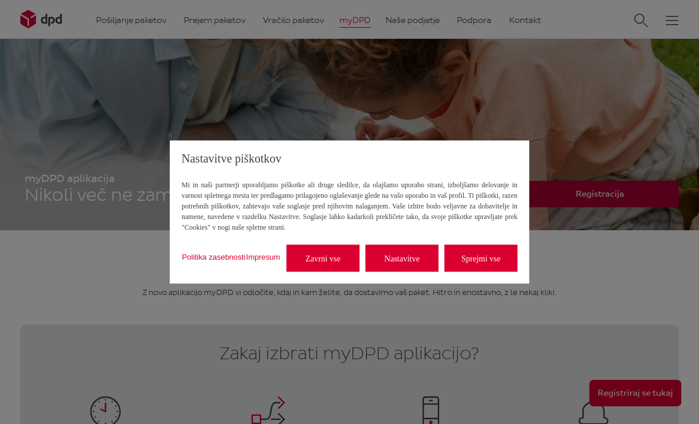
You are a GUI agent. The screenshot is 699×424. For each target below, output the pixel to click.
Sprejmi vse (481, 258)
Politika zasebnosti (214, 256)
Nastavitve (402, 258)
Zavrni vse (322, 258)
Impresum (263, 256)
